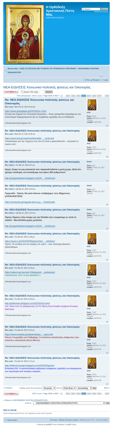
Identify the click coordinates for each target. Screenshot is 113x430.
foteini (11, 165)
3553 (78, 96)
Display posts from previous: (38, 388)
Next (106, 388)
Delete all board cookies (68, 420)
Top (107, 126)
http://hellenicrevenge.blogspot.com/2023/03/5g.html (29, 365)
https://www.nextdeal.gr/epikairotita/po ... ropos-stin (29, 334)
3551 (68, 96)
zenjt (11, 107)
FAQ (88, 80)
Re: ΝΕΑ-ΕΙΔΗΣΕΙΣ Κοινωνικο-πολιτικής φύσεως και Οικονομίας (42, 130)
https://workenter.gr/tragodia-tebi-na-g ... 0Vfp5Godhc (30, 202)
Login (106, 80)
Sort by (66, 388)
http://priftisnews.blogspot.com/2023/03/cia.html (27, 303)
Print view (101, 75)
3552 (73, 96)
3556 (94, 96)
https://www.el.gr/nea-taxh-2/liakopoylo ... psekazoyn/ (30, 272)
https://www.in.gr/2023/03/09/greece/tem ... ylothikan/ (30, 241)
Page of (51, 96)
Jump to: (28, 403)
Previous (8, 388)
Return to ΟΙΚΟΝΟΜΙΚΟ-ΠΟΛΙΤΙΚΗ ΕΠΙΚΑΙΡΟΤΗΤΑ (26, 400)
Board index (13, 68)
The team (53, 420)
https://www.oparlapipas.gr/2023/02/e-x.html (25, 111)
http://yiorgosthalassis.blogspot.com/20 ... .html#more (30, 178)
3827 (107, 96)
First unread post (23, 96)
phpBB (48, 424)
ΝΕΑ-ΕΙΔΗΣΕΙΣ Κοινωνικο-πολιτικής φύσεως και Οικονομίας (47, 87)
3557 (99, 96)
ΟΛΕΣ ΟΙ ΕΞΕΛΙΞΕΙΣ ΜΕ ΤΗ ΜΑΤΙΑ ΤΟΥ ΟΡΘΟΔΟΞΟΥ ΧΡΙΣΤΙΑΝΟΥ (48, 68)
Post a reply (11, 92)
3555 (89, 96)
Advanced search (101, 12)
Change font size (105, 75)
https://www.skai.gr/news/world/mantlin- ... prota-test (29, 138)
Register (96, 80)
